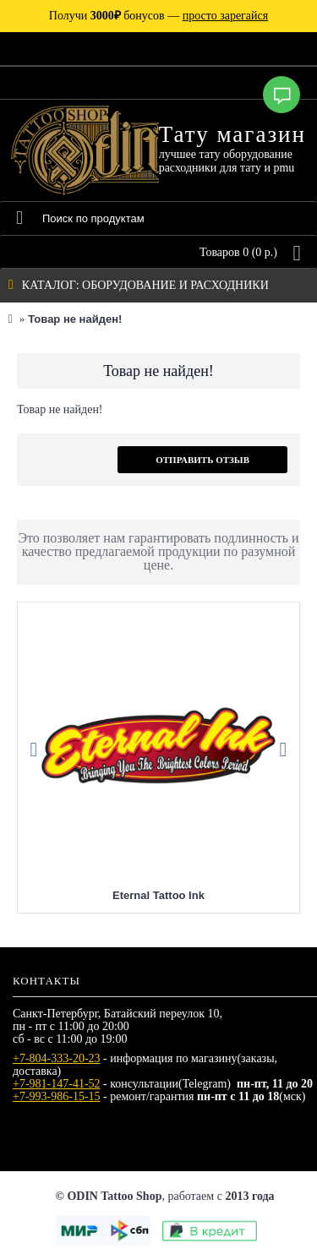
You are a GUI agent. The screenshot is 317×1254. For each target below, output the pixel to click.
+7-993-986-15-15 (57, 1096)
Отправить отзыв (202, 460)
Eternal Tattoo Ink (158, 895)
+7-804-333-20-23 (57, 1058)
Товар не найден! (75, 319)
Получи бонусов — (158, 15)
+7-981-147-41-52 (57, 1083)
